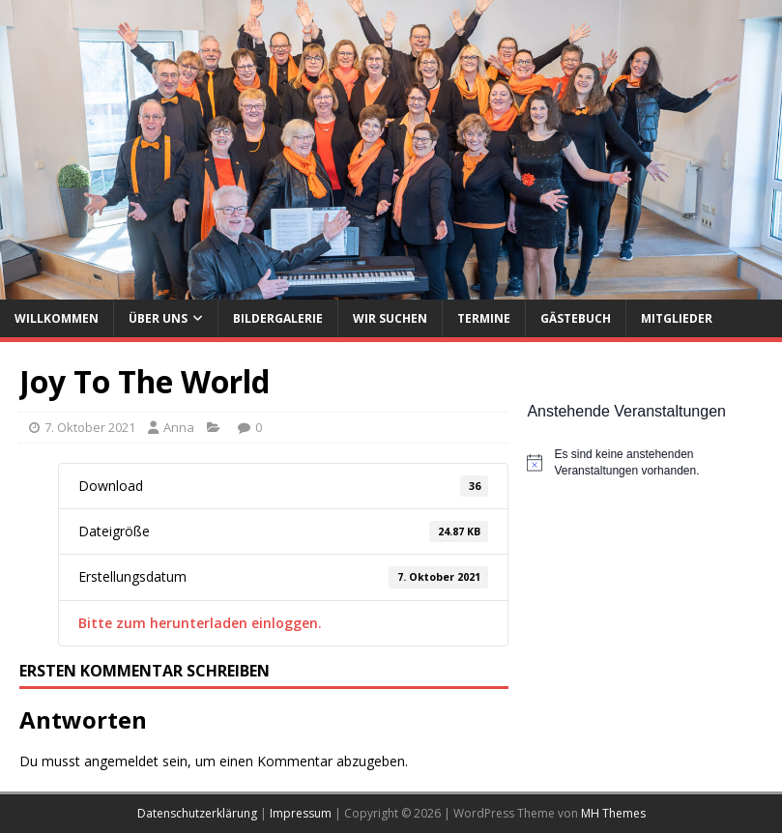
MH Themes (613, 813)
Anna (178, 427)
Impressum (301, 813)
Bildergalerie (278, 318)
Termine (483, 318)
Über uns (158, 318)
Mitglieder (676, 318)
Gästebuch (575, 318)
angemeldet (121, 761)
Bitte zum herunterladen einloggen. (200, 623)
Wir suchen (390, 318)
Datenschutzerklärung (197, 813)
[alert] (644, 462)
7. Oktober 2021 (89, 427)
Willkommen (56, 318)
